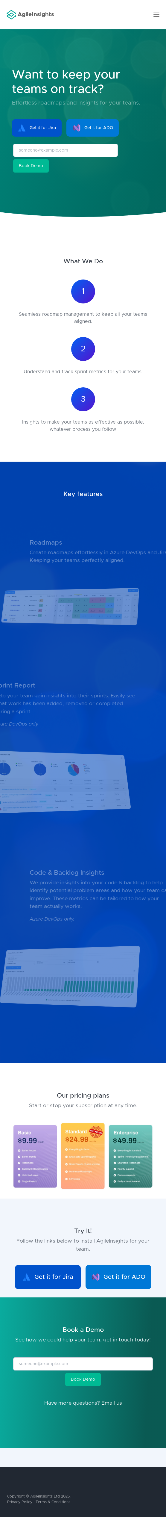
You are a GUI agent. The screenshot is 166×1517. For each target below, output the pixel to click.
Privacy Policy (19, 1502)
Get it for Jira (37, 128)
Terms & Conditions (53, 1502)
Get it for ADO (92, 128)
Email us (111, 1403)
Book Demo (31, 166)
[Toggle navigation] (156, 15)
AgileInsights (30, 14)
